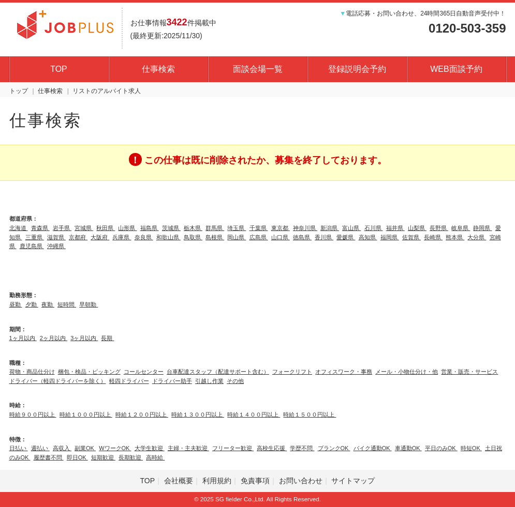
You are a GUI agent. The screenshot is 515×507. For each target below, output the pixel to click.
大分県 (476, 237)
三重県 (34, 237)
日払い (18, 448)
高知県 (368, 237)
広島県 (258, 237)
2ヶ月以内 (53, 338)
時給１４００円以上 (253, 414)
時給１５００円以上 (309, 414)
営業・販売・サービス (469, 371)
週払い (40, 448)
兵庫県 (121, 237)
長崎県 (433, 237)
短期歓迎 (103, 457)
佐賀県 (411, 237)
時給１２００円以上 (141, 414)
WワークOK (115, 448)
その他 (235, 381)
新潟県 (329, 228)
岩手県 (62, 228)
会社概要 (178, 481)
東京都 (280, 228)
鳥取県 (193, 237)
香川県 (324, 237)
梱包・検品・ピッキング (89, 371)
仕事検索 (158, 69)
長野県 (439, 228)
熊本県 (455, 237)
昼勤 (15, 304)
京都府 (78, 237)
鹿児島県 (32, 246)
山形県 (127, 228)
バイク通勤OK (373, 448)
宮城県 (84, 228)
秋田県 (105, 228)
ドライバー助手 (172, 381)
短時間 (66, 304)
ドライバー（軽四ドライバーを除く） (57, 381)
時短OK (471, 448)
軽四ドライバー (129, 381)
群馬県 (214, 228)
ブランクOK (334, 448)
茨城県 (171, 228)
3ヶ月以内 (84, 338)
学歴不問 (302, 448)
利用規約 (216, 481)
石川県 (373, 228)
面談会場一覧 (258, 69)
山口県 (280, 237)
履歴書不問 (49, 457)
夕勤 (31, 304)
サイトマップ (353, 481)
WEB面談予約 (456, 69)
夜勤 (47, 304)
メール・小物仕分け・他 (406, 371)
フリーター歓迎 (233, 448)
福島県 (149, 228)
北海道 (18, 228)
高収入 (62, 448)
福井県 (395, 228)
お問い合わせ (300, 481)
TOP (58, 69)
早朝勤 (88, 304)
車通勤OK (408, 448)
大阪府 (100, 237)
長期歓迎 (131, 457)
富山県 (351, 228)
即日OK (77, 457)
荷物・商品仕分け (32, 371)
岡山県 (236, 237)
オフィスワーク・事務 (343, 371)
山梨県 (417, 228)
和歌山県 (168, 237)
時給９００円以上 (32, 414)
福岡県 (389, 237)
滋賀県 (56, 237)
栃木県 (193, 228)
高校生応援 (272, 448)
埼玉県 (236, 228)
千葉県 (258, 228)
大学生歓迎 (150, 448)
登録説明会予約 (357, 69)
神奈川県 (305, 228)
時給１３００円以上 (197, 414)
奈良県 (144, 237)
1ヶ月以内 (23, 338)
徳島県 (302, 237)
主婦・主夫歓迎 (188, 448)
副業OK (85, 448)
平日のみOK (441, 448)
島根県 (214, 237)
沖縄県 (56, 246)
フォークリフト (292, 371)
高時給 (155, 457)
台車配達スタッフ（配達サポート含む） (218, 371)
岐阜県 (460, 228)
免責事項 (255, 481)
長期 (107, 338)
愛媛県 (345, 237)
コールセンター (144, 371)
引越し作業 (209, 381)
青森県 (40, 228)
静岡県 (482, 228)
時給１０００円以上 (86, 414)
